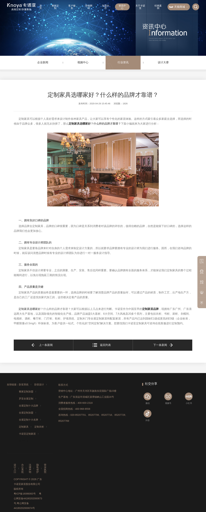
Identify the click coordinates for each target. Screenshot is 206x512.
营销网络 (88, 6)
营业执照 (45, 468)
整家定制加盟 (26, 391)
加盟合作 (105, 6)
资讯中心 (122, 6)
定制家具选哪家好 (80, 123)
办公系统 (22, 468)
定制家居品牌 (150, 308)
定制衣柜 (39, 426)
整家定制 (55, 6)
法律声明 (30, 468)
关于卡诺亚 (140, 6)
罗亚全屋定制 (26, 398)
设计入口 (15, 468)
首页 (40, 6)
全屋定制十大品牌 (28, 405)
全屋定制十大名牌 (28, 419)
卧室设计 (39, 384)
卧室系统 (23, 384)
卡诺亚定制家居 (27, 433)
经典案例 (158, 6)
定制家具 (23, 426)
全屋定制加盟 (26, 412)
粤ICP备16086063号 (25, 493)
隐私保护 (37, 468)
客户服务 (72, 6)
